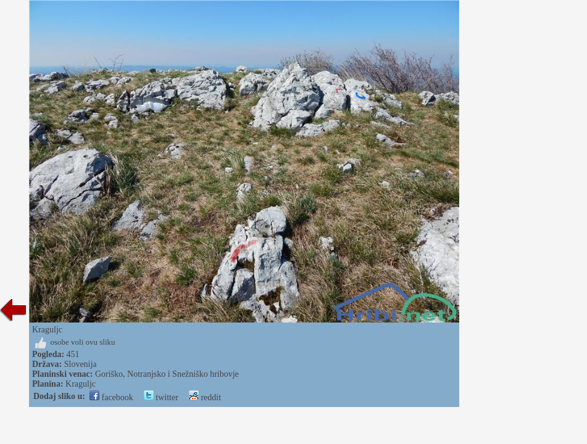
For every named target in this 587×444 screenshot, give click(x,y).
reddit (205, 397)
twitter (161, 397)
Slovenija (80, 364)
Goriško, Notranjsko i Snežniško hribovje (167, 374)
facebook (111, 397)
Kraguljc (80, 383)
